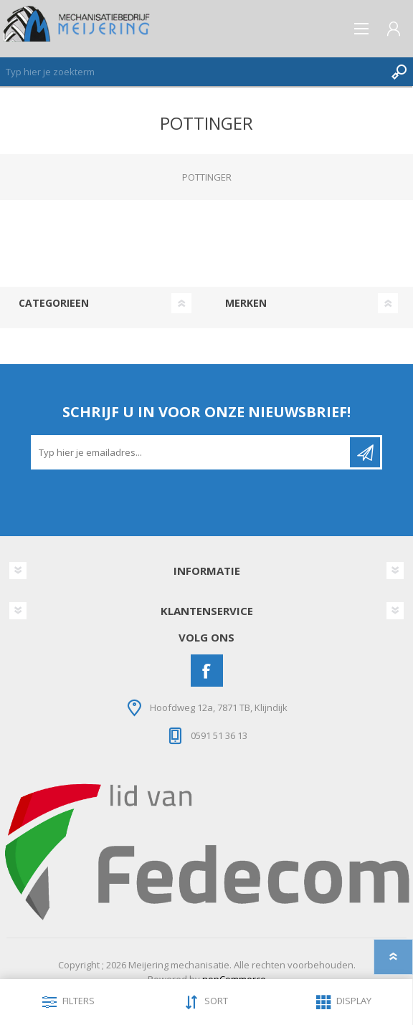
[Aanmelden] (191, 452)
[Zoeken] (192, 71)
